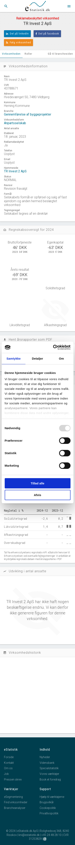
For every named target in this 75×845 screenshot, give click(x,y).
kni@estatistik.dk (29, 835)
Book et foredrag (50, 779)
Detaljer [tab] (37, 358)
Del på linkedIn (17, 33)
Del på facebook (47, 33)
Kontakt (9, 762)
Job (6, 773)
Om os (8, 768)
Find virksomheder (15, 802)
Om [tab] (61, 358)
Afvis (37, 495)
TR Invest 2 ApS (15, 171)
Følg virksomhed (18, 42)
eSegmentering (13, 796)
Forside (9, 757)
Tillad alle (37, 483)
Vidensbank (47, 762)
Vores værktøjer (49, 773)
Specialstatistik (49, 768)
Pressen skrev (13, 779)
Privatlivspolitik (49, 813)
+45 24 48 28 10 (51, 835)
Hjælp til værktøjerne (52, 796)
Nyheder (45, 757)
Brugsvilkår (47, 802)
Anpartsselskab (15, 123)
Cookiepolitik (48, 808)
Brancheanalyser (14, 808)
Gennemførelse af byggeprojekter (27, 114)
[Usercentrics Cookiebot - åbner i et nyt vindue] (53, 347)
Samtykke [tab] (13, 358)
